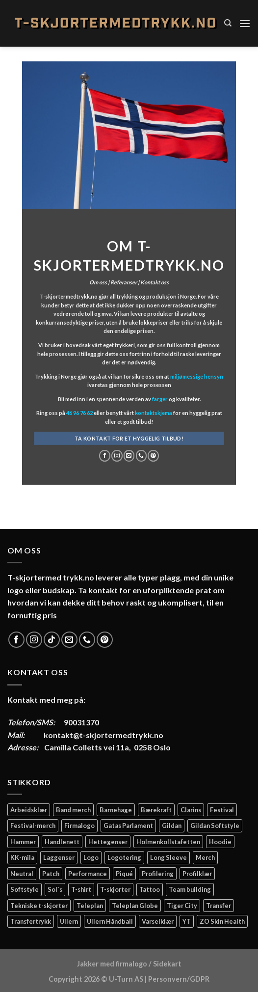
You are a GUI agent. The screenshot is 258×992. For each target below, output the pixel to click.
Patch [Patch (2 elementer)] (50, 874)
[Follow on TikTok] (52, 640)
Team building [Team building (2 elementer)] (190, 889)
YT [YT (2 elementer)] (186, 921)
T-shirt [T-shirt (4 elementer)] (81, 889)
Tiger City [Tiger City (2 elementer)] (182, 905)
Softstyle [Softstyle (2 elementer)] (24, 889)
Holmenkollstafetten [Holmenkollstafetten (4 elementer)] (168, 842)
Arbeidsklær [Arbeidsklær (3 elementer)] (28, 810)
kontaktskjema (153, 413)
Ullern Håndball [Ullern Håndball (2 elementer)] (110, 921)
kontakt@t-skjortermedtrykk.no (103, 735)
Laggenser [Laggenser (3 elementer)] (59, 857)
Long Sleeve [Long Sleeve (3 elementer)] (168, 857)
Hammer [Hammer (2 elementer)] (23, 842)
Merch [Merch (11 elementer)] (205, 857)
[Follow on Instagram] (117, 456)
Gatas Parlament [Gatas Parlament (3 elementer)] (128, 825)
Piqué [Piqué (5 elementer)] (124, 874)
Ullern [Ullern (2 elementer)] (69, 921)
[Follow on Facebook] (104, 456)
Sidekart (167, 964)
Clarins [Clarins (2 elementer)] (191, 810)
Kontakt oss (154, 282)
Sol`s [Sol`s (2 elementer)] (55, 889)
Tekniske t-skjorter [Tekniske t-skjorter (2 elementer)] (39, 905)
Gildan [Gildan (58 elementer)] (171, 825)
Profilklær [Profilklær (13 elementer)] (197, 874)
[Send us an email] (129, 456)
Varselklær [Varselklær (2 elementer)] (158, 921)
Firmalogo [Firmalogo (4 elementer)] (79, 825)
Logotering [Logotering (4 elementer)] (124, 857)
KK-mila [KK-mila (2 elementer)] (22, 857)
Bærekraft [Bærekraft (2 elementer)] (156, 810)
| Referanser (122, 282)
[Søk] (228, 23)
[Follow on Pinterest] (153, 456)
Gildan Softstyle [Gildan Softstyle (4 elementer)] (214, 825)
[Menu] (245, 23)
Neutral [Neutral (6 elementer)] (21, 874)
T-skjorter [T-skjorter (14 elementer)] (115, 889)
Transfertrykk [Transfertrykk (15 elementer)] (30, 921)
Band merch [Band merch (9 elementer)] (73, 810)
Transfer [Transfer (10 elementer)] (218, 905)
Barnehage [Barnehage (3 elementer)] (116, 810)
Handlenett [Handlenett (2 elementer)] (62, 842)
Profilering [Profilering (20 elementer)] (158, 874)
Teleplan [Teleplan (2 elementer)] (90, 905)
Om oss (98, 282)
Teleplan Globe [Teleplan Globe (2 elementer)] (135, 905)
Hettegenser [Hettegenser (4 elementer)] (108, 842)
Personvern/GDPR (178, 979)
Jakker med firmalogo (112, 964)
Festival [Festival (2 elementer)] (222, 810)
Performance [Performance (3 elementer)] (87, 874)
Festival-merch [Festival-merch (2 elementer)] (32, 825)
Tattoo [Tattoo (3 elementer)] (149, 889)
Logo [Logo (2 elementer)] (91, 857)
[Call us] (141, 456)
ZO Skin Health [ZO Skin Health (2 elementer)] (222, 921)
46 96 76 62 (79, 413)
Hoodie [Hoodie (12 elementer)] (220, 842)
